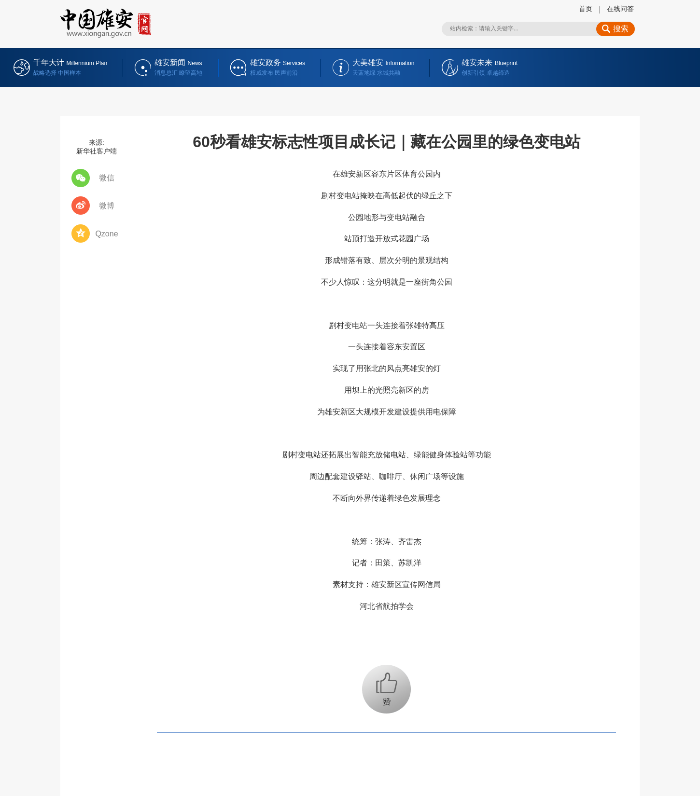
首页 (585, 9)
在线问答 (620, 9)
